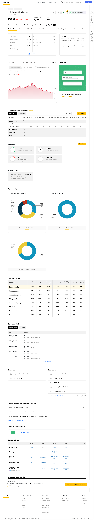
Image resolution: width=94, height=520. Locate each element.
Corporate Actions (75, 29)
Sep (57, 468)
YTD (17, 62)
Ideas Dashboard (46, 498)
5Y (27, 62)
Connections (85, 29)
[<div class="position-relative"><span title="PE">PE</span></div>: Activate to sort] (40, 282)
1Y (20, 62)
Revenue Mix (52, 29)
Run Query (25, 432)
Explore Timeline (67, 96)
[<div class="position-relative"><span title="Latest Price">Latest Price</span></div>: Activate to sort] (32, 282)
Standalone (22, 113)
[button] (12, 282)
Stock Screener (45, 505)
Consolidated (12, 113)
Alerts (23, 505)
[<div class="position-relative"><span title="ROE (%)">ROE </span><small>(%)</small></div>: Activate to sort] (81, 282)
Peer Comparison (63, 29)
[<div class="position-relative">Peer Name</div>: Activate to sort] (18, 282)
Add (36, 71)
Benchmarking (28, 25)
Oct (45, 468)
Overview (11, 25)
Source (21, 228)
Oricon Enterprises (14, 290)
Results (23, 507)
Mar (52, 468)
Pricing (83, 503)
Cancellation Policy (66, 503)
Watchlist (24, 503)
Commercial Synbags (15, 303)
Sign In (88, 2)
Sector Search (45, 503)
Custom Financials (24, 29)
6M (13, 62)
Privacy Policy (65, 498)
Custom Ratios (12, 29)
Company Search (46, 500)
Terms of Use (65, 500)
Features (84, 498)
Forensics (34, 29)
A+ (70, 113)
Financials (19, 25)
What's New (84, 500)
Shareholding (39, 25)
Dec (54, 469)
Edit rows (81, 113)
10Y (31, 62)
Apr (40, 468)
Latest (27, 228)
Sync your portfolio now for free (76, 484)
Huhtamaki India (14, 286)
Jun (43, 468)
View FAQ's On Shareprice (15, 420)
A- (66, 113)
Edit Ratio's (32, 54)
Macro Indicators (46, 510)
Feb (31, 468)
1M (9, 62)
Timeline (24, 498)
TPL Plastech (13, 307)
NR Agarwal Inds (14, 299)
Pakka (11, 315)
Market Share (43, 29)
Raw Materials (45, 512)
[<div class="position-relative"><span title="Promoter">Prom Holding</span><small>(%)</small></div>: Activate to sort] (57, 282)
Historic (33, 228)
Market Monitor (45, 507)
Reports (50, 25)
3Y (24, 62)
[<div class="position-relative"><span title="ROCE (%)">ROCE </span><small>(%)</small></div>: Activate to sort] (74, 282)
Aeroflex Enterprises (15, 295)
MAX (35, 62)
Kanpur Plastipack (14, 311)
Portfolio (24, 500)
